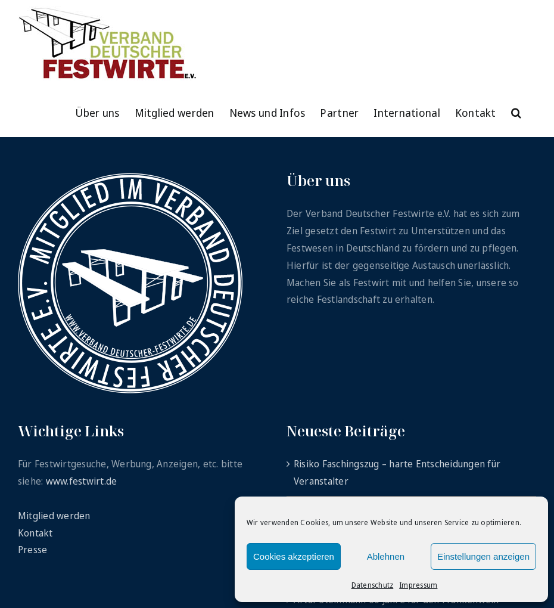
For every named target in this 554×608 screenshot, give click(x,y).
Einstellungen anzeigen (483, 556)
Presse (32, 549)
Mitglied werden (54, 515)
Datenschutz (372, 585)
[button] (516, 111)
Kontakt (35, 532)
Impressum (418, 585)
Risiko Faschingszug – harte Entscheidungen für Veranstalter (397, 472)
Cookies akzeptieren (293, 556)
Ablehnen (385, 556)
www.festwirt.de (81, 481)
